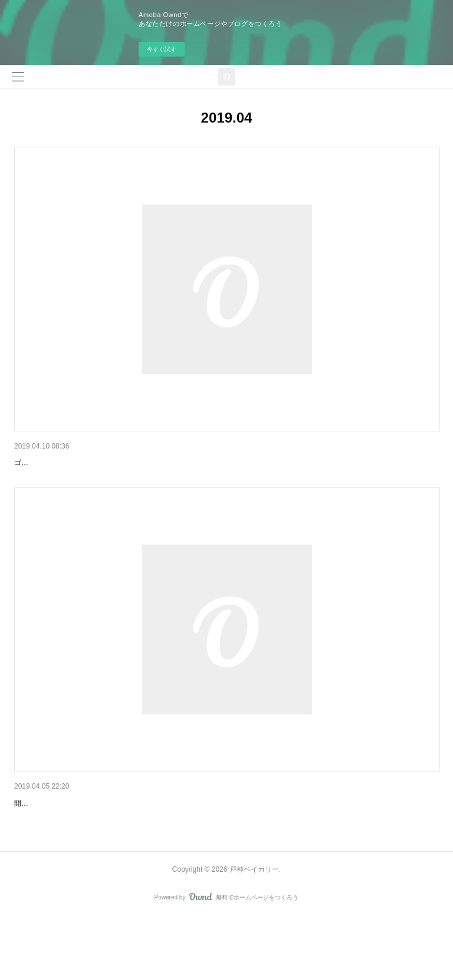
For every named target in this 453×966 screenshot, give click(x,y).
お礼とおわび (39, 821)
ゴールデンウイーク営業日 (63, 462)
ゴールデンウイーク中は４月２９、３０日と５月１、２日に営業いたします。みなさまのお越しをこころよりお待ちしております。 (223, 480)
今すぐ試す (161, 49)
